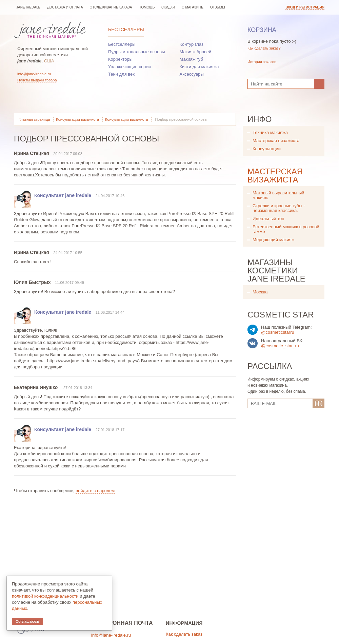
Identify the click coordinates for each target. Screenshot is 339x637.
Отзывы (217, 7)
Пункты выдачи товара (37, 80)
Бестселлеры (126, 29)
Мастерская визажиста (276, 140)
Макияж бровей (196, 51)
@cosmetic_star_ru (280, 345)
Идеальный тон (268, 218)
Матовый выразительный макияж (278, 195)
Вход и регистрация (304, 7)
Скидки (168, 7)
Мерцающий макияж (274, 239)
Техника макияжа (270, 132)
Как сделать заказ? (264, 48)
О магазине (192, 7)
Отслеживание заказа (110, 7)
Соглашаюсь (27, 621)
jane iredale (28, 7)
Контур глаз (191, 44)
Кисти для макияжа (199, 66)
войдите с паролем (95, 490)
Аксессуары (192, 74)
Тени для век (121, 74)
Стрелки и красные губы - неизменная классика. (279, 208)
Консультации (267, 148)
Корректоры (120, 59)
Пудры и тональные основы (136, 51)
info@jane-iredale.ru (34, 74)
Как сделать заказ (184, 634)
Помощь (147, 7)
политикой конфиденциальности (45, 596)
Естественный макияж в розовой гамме (286, 229)
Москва (260, 291)
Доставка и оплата (65, 7)
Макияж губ (191, 59)
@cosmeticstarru (277, 332)
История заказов (261, 62)
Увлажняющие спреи (129, 66)
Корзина (261, 29)
